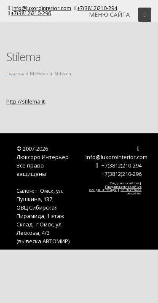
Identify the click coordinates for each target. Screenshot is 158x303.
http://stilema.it (25, 101)
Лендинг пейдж (103, 189)
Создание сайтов (124, 183)
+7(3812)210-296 (31, 13)
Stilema (62, 73)
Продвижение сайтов (123, 186)
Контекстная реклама (131, 191)
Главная (15, 73)
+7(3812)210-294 (97, 8)
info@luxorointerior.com (41, 8)
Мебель (39, 73)
